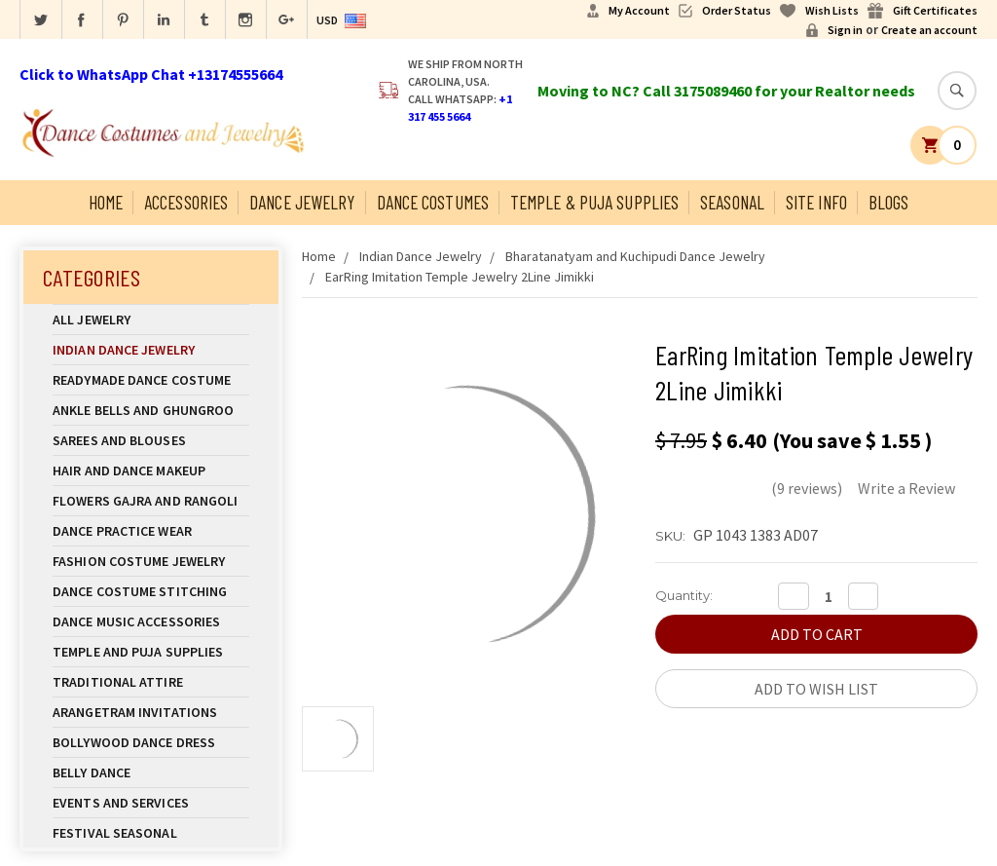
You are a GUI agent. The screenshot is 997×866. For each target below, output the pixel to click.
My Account (639, 10)
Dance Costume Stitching (140, 591)
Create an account (929, 29)
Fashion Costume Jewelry (151, 561)
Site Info (816, 202)
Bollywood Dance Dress (134, 742)
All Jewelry (151, 319)
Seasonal (732, 202)
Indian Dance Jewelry (151, 349)
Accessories (186, 202)
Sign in (845, 29)
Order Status (736, 10)
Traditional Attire (118, 682)
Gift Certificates (935, 10)
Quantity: (684, 595)
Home (106, 202)
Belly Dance (151, 772)
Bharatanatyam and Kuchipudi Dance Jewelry (635, 256)
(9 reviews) (806, 488)
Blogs (888, 202)
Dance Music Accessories (136, 621)
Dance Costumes (433, 202)
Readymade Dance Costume (151, 380)
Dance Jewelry (301, 202)
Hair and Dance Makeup (151, 470)
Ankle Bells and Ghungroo (143, 410)
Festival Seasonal (115, 833)
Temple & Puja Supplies (594, 202)
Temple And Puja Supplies (151, 651)
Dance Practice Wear (151, 531)
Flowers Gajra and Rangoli (146, 500)
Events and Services (121, 802)
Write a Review (906, 488)
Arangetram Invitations (135, 712)
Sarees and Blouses (151, 440)
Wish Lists (832, 10)
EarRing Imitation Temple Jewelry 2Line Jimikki (459, 276)
